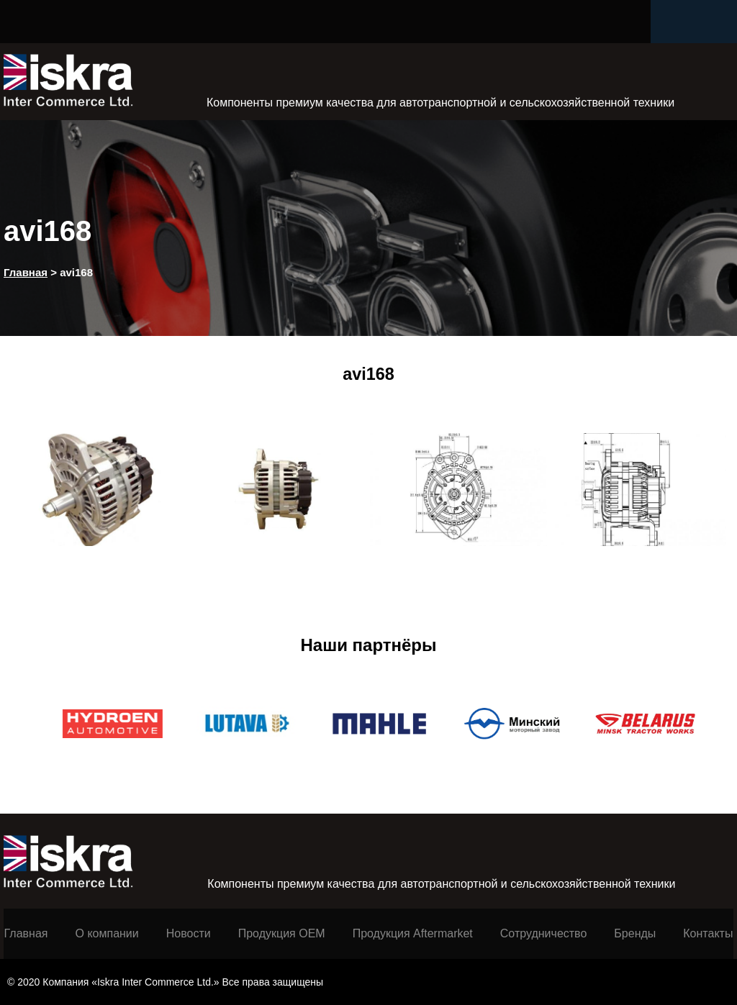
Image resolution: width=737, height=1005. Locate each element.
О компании (107, 933)
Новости (188, 933)
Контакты (708, 933)
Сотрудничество (543, 933)
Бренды (635, 933)
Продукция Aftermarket (413, 933)
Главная (26, 933)
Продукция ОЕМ (281, 933)
